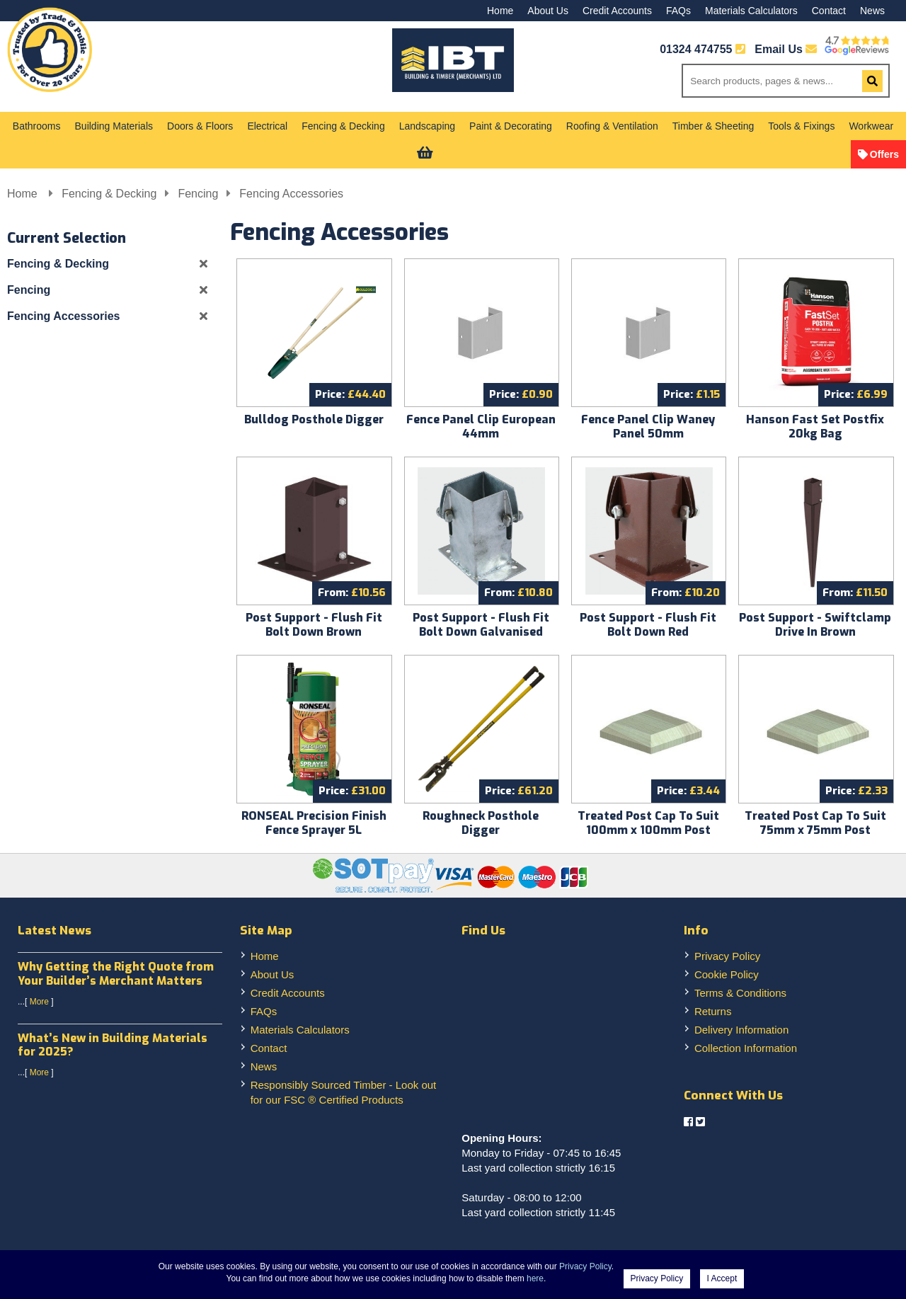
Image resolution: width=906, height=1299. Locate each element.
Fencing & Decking (343, 126)
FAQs (678, 10)
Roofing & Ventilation (612, 126)
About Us (547, 10)
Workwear (871, 126)
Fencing (198, 194)
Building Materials (114, 126)
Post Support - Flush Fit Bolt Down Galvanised (481, 624)
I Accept (722, 1278)
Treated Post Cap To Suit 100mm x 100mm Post (648, 822)
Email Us (786, 49)
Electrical (267, 126)
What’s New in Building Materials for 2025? (112, 1045)
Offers (884, 154)
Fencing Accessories (291, 194)
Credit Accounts (617, 10)
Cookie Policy (726, 974)
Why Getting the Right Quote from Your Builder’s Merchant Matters (116, 973)
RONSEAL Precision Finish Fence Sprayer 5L (313, 822)
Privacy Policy (727, 956)
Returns (713, 1011)
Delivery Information (741, 1030)
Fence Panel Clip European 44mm (481, 426)
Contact (829, 10)
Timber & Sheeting (713, 126)
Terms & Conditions (740, 993)
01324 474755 (696, 49)
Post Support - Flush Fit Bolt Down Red (648, 624)
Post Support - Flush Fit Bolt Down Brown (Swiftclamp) (314, 631)
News (872, 10)
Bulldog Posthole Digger (314, 419)
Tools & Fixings (801, 126)
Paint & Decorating (510, 126)
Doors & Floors (200, 126)
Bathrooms (37, 126)
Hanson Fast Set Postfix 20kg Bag (815, 426)
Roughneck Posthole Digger (481, 822)
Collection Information (745, 1048)
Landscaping (427, 126)
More (39, 1002)
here (535, 1278)
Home (500, 10)
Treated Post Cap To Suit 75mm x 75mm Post (815, 822)
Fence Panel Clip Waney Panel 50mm (648, 426)
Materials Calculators (751, 10)
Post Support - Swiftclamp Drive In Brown (815, 624)
